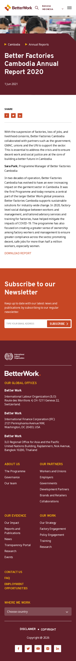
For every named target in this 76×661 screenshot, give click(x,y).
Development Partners (54, 489)
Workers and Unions (53, 471)
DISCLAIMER (28, 629)
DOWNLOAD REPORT (17, 253)
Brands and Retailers (53, 495)
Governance (12, 477)
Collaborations (49, 501)
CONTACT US (13, 572)
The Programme (14, 471)
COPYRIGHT (48, 630)
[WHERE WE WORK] (38, 611)
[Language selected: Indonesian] (53, 8)
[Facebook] (18, 648)
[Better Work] (22, 373)
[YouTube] (38, 648)
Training (45, 541)
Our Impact (11, 523)
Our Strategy (48, 523)
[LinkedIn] (57, 648)
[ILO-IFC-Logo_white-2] (14, 356)
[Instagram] (47, 648)
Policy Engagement (52, 535)
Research (10, 551)
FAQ (7, 578)
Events (8, 557)
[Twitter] (28, 648)
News (8, 539)
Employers (46, 477)
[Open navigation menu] (69, 7)
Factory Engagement (53, 529)
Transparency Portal (17, 545)
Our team (10, 483)
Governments (48, 483)
